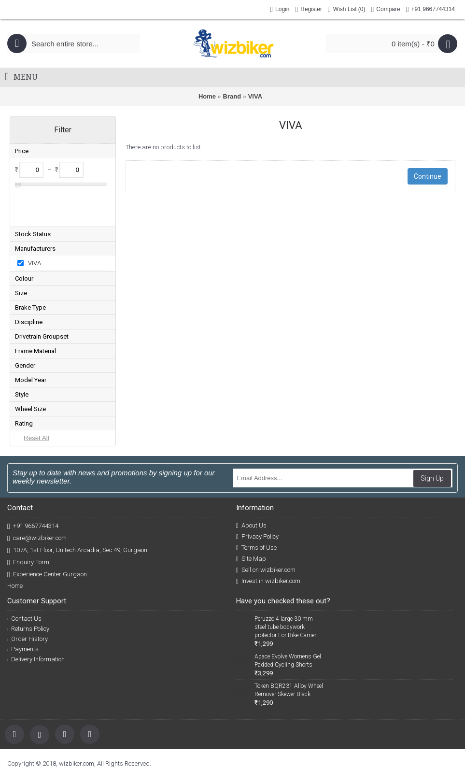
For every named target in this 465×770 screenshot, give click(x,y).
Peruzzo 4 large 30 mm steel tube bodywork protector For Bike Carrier (285, 595)
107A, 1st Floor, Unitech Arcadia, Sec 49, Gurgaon (77, 519)
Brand (232, 96)
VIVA (255, 96)
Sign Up (432, 447)
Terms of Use (256, 516)
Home (207, 96)
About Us (251, 494)
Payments (23, 617)
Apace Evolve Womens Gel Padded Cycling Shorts (287, 629)
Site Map (251, 527)
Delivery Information (36, 627)
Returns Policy (28, 597)
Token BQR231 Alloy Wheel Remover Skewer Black (288, 658)
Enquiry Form (28, 531)
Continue (427, 176)
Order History (27, 607)
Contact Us (24, 587)
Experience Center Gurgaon (47, 543)
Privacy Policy (257, 505)
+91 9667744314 (32, 494)
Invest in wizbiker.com (268, 550)
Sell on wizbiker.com (266, 538)
